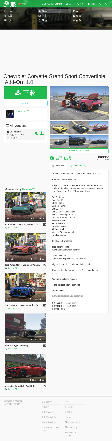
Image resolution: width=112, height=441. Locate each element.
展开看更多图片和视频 (79, 151)
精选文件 (46, 407)
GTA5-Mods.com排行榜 (50, 429)
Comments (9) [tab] (78, 165)
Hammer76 (22, 111)
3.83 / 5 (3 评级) (102, 159)
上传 (69, 4)
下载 (25, 92)
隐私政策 (69, 407)
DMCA (68, 417)
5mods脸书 (71, 427)
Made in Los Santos (13, 404)
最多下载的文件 (49, 417)
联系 (67, 402)
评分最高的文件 (49, 422)
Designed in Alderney (13, 401)
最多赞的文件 (48, 412)
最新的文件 (47, 402)
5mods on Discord (70, 434)
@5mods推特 (72, 422)
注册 (91, 4)
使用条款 (69, 412)
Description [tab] (58, 165)
